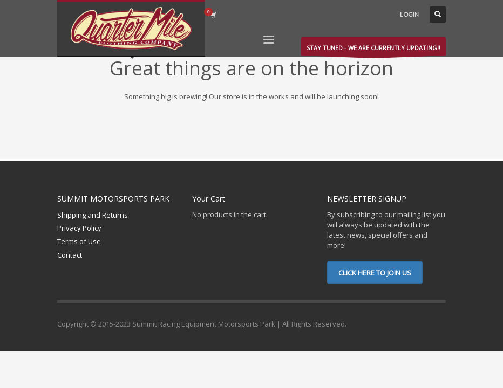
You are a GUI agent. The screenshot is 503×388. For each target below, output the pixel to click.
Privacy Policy (79, 228)
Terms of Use (79, 241)
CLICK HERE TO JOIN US (374, 273)
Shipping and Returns (92, 215)
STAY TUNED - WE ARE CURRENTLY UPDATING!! (373, 50)
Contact (69, 255)
